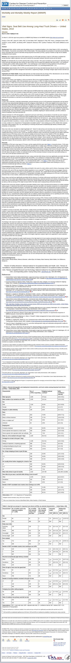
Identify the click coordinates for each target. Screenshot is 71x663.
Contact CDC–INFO (31, 658)
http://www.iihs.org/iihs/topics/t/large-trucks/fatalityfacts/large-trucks (36, 283)
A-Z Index (9, 652)
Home (3, 652)
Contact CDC (38, 652)
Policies (15, 652)
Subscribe (15, 640)
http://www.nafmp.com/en (7, 381)
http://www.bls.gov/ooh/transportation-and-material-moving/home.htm (50, 346)
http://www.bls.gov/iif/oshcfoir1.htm (22, 339)
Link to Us (30, 652)
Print (3, 640)
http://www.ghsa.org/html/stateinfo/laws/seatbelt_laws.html (26, 369)
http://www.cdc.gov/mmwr (37, 630)
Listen (21, 640)
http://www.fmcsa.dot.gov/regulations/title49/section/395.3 (21, 377)
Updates (8, 640)
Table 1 (49, 144)
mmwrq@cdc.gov (47, 636)
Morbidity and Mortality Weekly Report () (24, 13)
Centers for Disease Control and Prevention (20, 650)
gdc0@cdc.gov (46, 271)
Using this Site (22, 652)
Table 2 (45, 160)
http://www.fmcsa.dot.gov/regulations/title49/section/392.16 (15, 359)
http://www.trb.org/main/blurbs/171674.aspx (17, 333)
